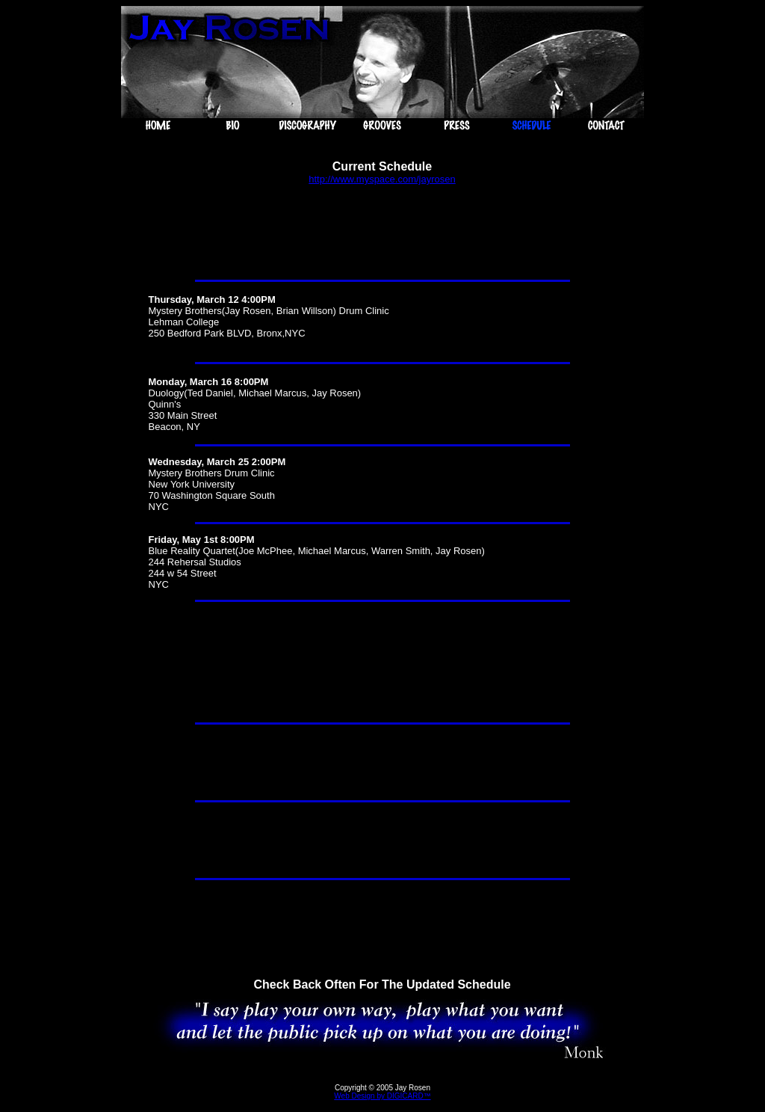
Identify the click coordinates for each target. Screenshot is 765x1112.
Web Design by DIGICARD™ (382, 1096)
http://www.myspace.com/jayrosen (382, 179)
